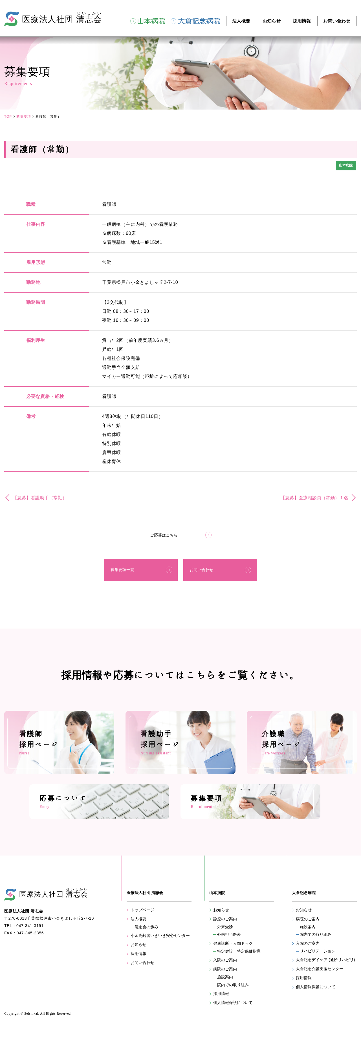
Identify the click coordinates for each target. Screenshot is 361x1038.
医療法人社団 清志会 (145, 897)
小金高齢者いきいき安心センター (160, 940)
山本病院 (151, 21)
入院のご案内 (225, 964)
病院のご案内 (225, 973)
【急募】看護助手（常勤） (40, 497)
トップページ (142, 914)
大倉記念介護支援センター (319, 973)
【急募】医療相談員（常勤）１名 (314, 497)
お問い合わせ (336, 21)
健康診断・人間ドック (233, 948)
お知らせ (272, 21)
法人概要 (241, 21)
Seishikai (31, 1013)
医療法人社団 (55, 897)
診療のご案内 (225, 923)
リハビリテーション (317, 955)
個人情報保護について (233, 1007)
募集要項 (23, 116)
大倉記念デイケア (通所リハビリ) (325, 964)
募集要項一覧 (121, 561)
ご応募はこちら (164, 533)
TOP (8, 116)
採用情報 (302, 21)
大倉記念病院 (199, 21)
